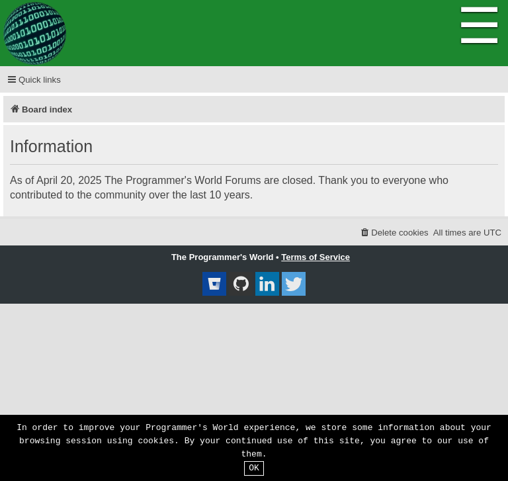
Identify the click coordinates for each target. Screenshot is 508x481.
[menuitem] (394, 232)
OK (254, 468)
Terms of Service (315, 257)
